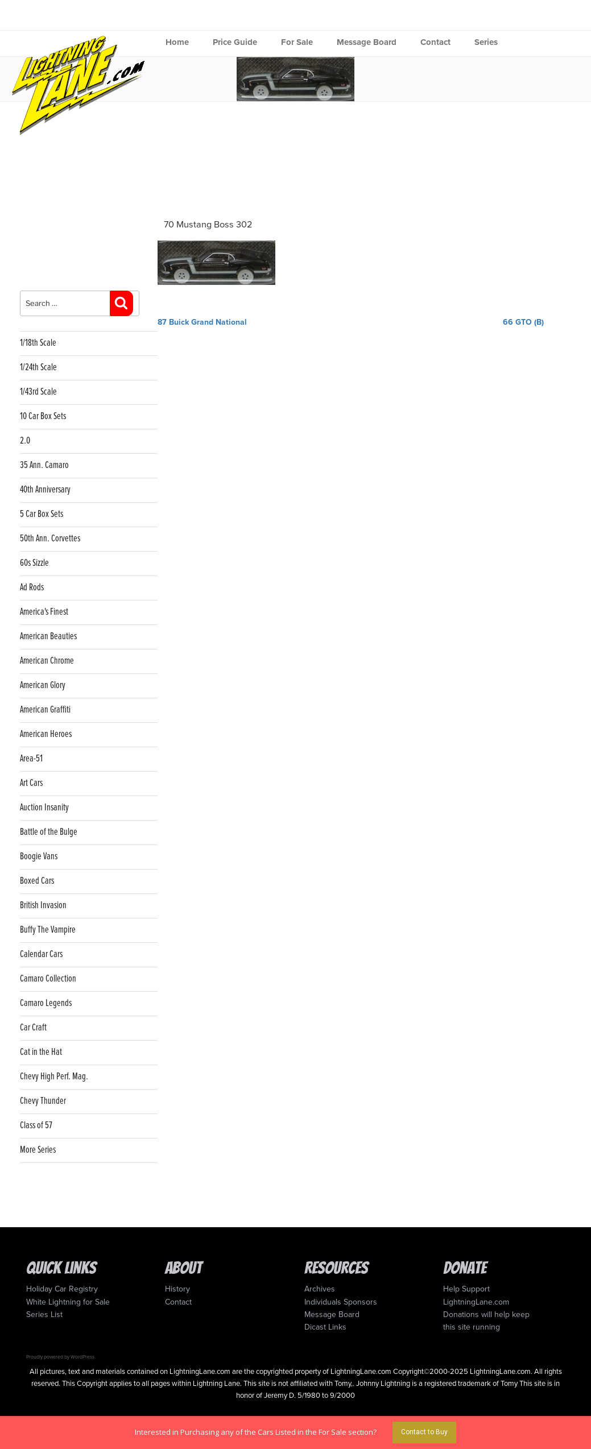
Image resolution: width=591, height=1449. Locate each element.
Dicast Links (325, 1327)
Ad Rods (32, 587)
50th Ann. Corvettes (50, 538)
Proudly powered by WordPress (60, 1357)
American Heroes (46, 734)
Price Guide (235, 42)
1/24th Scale (38, 367)
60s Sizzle (34, 563)
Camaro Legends (46, 1003)
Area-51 (31, 758)
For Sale (297, 42)
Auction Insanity (44, 807)
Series (486, 42)
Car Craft (33, 1027)
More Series (38, 1150)
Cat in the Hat (41, 1052)
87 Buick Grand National (202, 322)
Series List (44, 1314)
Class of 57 (36, 1125)
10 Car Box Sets (43, 416)
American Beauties (48, 636)
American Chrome (47, 661)
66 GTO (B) (523, 322)
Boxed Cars (37, 881)
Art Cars (31, 783)
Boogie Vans (38, 856)
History (177, 1289)
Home (177, 42)
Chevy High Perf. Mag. (54, 1076)
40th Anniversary (45, 489)
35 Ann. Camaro (44, 465)
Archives (319, 1289)
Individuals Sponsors (340, 1302)
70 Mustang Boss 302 (208, 224)
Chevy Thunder (43, 1101)
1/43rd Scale (38, 392)
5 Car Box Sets (41, 514)
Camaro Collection (48, 979)
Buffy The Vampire (48, 930)
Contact (435, 42)
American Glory (42, 685)
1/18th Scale (38, 343)
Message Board (366, 42)
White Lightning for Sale (68, 1302)
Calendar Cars (41, 954)
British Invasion (43, 905)
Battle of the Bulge (48, 832)
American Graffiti (45, 710)
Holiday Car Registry (62, 1289)
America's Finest (44, 612)
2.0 (25, 441)
